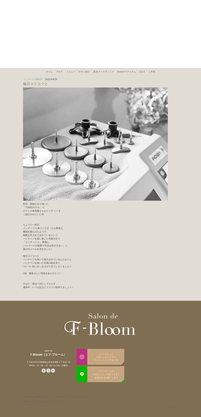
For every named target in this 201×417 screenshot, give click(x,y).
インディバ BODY (33, 79)
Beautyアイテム (126, 71)
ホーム (49, 71)
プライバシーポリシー (38, 401)
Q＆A (142, 71)
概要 (26, 401)
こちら (77, 396)
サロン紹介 (84, 71)
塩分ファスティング (103, 71)
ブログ (59, 71)
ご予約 (151, 71)
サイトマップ (55, 401)
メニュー (70, 71)
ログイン (173, 406)
